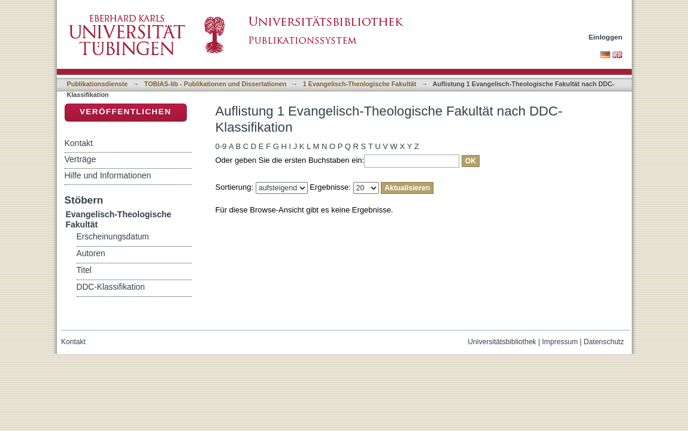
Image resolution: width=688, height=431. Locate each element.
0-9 (221, 146)
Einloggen (606, 37)
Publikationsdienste (97, 83)
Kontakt (79, 143)
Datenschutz (604, 342)
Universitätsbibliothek (502, 342)
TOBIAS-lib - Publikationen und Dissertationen (215, 83)
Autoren (91, 253)
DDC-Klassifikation (111, 287)
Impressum (560, 342)
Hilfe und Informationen (108, 175)
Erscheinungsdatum (113, 236)
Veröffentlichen (125, 111)
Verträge (80, 159)
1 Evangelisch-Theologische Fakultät (359, 83)
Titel (84, 270)
